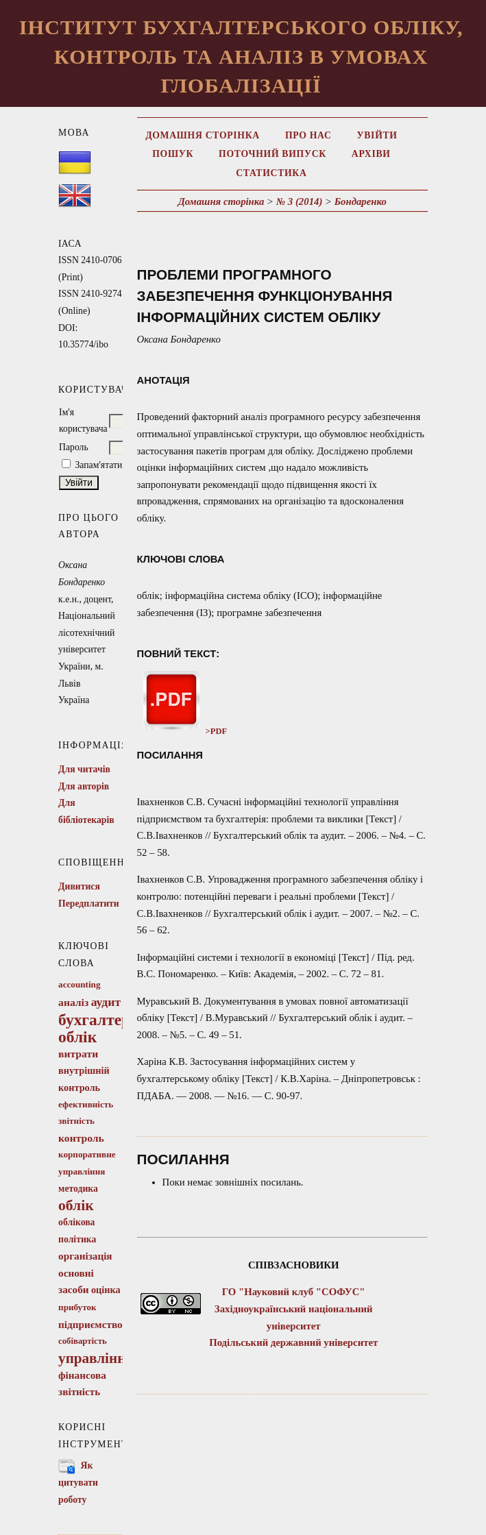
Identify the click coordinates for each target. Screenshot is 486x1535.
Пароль (73, 447)
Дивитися (79, 886)
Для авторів (83, 786)
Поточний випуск (272, 154)
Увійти (377, 135)
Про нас (308, 135)
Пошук (172, 154)
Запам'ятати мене (110, 465)
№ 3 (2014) (299, 201)
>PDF (182, 731)
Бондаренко (361, 201)
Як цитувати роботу (78, 1482)
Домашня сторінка (202, 135)
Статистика (271, 173)
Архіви (371, 154)
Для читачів (84, 769)
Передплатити (88, 903)
